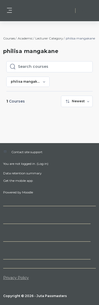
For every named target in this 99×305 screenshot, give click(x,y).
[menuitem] (77, 101)
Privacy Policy (16, 277)
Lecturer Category (49, 38)
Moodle (27, 192)
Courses (9, 38)
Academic (25, 38)
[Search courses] (53, 67)
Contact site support (27, 152)
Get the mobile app (18, 181)
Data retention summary (22, 173)
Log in (86, 10)
